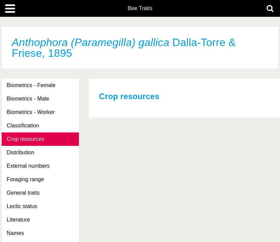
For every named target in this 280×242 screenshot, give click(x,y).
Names (15, 233)
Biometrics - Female (31, 85)
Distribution (20, 152)
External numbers (28, 166)
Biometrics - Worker (31, 112)
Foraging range (25, 179)
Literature (18, 220)
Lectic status (22, 206)
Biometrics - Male (28, 99)
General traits (23, 193)
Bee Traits (140, 8)
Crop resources (25, 139)
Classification (23, 125)
